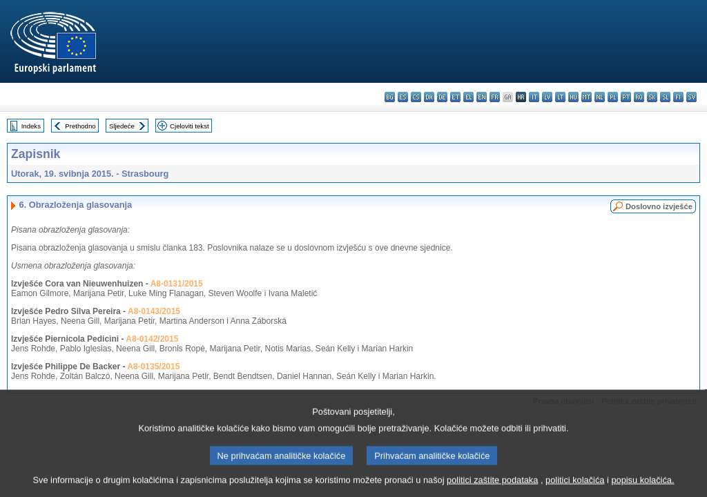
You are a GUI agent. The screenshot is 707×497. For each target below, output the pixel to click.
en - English (481, 97)
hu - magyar (573, 97)
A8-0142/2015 (152, 339)
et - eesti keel (455, 97)
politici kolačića (574, 487)
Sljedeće (122, 126)
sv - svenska (691, 97)
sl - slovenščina (665, 97)
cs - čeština (416, 97)
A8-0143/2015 (154, 311)
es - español (403, 97)
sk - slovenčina (652, 97)
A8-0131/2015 (177, 284)
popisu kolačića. (642, 487)
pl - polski (613, 97)
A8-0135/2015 (153, 366)
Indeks (31, 126)
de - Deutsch (442, 97)
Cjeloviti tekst (189, 126)
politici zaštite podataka (492, 487)
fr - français (495, 97)
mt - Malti (586, 97)
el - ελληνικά (468, 97)
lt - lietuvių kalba (560, 97)
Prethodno (80, 126)
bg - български (390, 97)
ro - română (639, 97)
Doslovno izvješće (659, 206)
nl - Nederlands (599, 97)
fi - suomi (678, 97)
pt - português (626, 97)
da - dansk (429, 97)
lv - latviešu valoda (547, 97)
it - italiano (534, 97)
